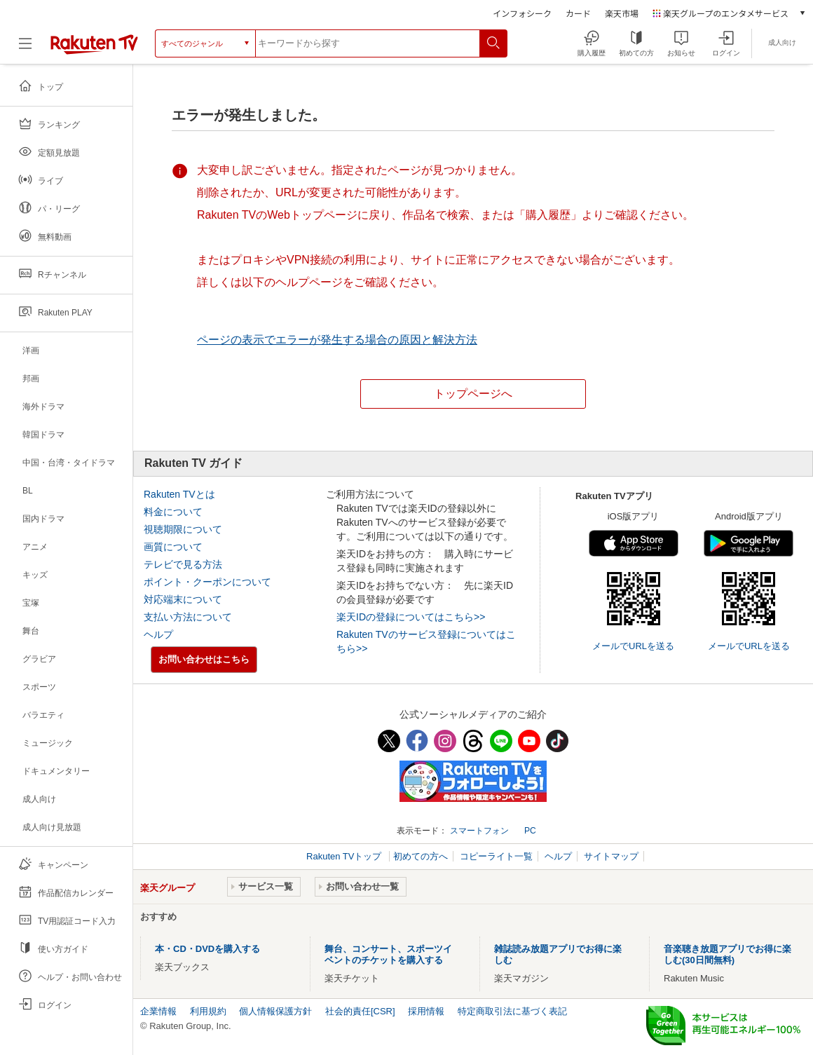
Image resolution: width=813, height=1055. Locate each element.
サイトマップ (611, 856)
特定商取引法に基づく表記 (512, 1011)
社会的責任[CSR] (360, 1011)
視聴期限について (183, 529)
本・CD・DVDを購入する (207, 949)
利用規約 (208, 1011)
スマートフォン (479, 831)
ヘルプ (158, 634)
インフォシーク (522, 13)
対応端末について (183, 599)
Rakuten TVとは (179, 494)
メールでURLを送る (633, 646)
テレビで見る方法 (183, 564)
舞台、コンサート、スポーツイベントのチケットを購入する (388, 954)
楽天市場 (621, 13)
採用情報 (426, 1011)
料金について (173, 511)
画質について (173, 546)
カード (578, 13)
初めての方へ (420, 856)
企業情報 (158, 1011)
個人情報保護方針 (275, 1011)
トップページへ (473, 394)
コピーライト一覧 (496, 856)
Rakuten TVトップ (345, 856)
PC (530, 831)
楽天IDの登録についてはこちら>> (410, 616)
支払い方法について (188, 616)
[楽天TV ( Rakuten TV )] (94, 48)
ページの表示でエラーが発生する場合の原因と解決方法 (337, 340)
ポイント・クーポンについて (207, 581)
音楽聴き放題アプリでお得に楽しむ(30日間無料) (727, 954)
